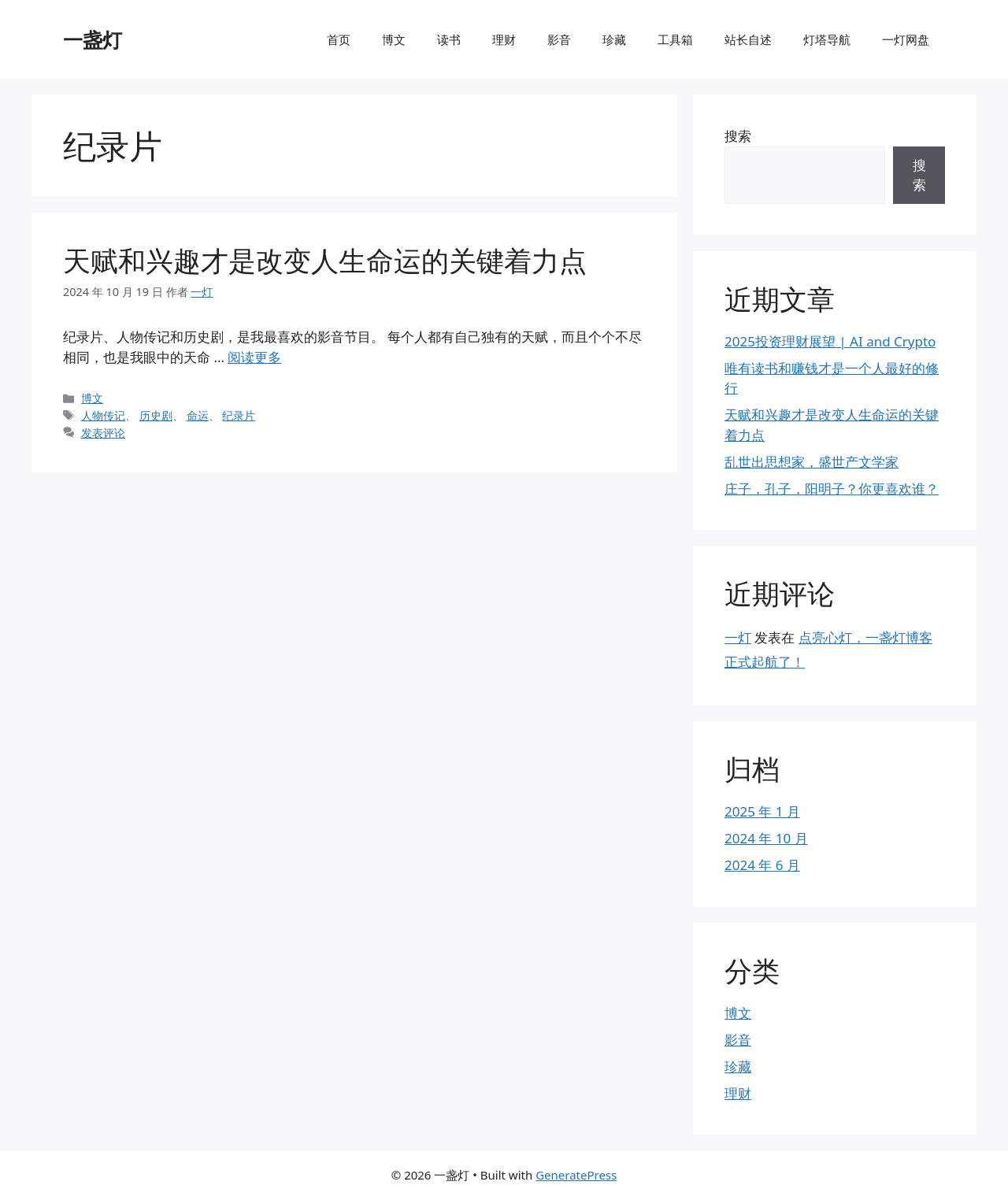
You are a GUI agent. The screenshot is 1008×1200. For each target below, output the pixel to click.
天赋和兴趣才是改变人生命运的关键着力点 (325, 260)
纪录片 (238, 415)
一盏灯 (92, 39)
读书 (449, 39)
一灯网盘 (905, 39)
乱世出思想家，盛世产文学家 (811, 462)
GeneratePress (576, 1175)
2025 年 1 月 (762, 811)
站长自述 (748, 39)
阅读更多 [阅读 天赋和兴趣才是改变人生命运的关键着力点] (254, 357)
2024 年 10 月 (766, 838)
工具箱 (675, 39)
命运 (198, 415)
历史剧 (155, 415)
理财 (504, 39)
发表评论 (103, 432)
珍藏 (614, 39)
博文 (394, 39)
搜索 (737, 136)
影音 (559, 39)
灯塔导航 (826, 39)
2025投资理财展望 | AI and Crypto (830, 341)
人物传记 (103, 415)
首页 (338, 39)
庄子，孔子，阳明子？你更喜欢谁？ (831, 489)
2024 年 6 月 (762, 865)
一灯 (737, 637)
